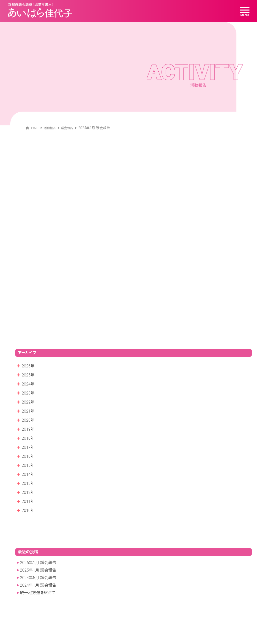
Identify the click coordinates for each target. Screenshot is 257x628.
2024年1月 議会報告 (38, 502)
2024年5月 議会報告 (38, 495)
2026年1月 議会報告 (38, 480)
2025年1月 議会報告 (38, 487)
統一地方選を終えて (37, 510)
